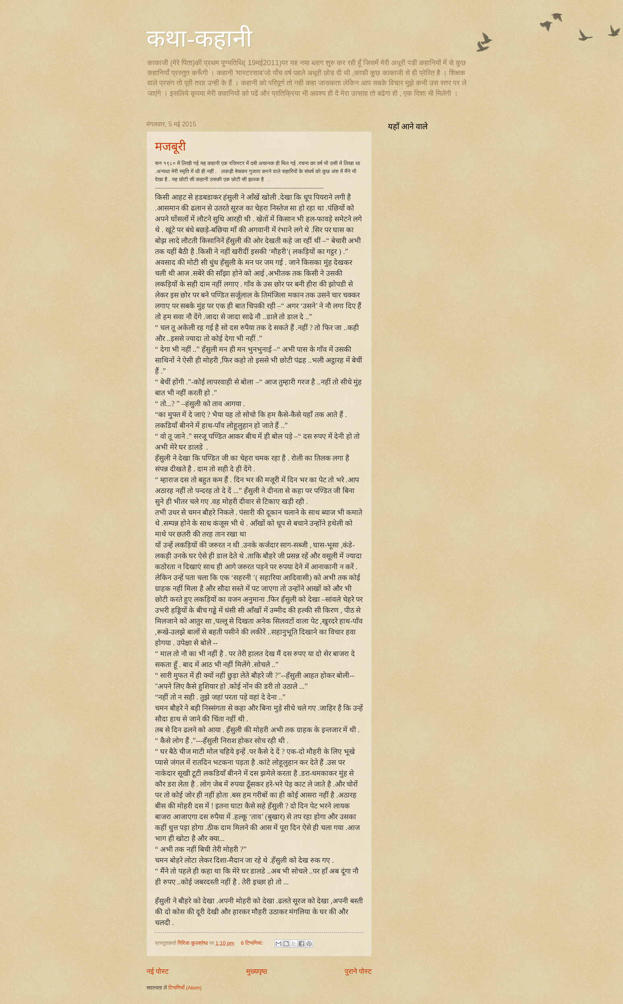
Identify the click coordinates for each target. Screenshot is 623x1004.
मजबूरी (170, 146)
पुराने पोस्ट (358, 971)
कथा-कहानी (199, 38)
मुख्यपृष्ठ (256, 971)
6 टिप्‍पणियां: (252, 943)
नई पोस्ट (157, 971)
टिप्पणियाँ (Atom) (185, 988)
